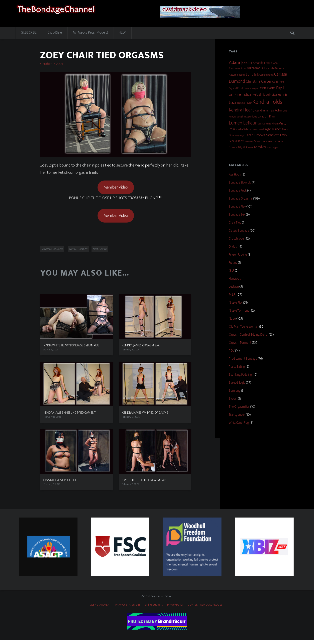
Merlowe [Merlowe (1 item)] (261, 124)
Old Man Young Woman (244, 326)
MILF (232, 294)
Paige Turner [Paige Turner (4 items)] (272, 129)
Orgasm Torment (240, 342)
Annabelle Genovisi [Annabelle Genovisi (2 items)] (274, 68)
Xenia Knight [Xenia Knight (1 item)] (272, 147)
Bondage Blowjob (240, 182)
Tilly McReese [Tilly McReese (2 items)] (245, 147)
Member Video (116, 187)
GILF (231, 270)
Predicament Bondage (243, 358)
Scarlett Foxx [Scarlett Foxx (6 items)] (276, 135)
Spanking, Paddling (240, 374)
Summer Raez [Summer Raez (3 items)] (263, 141)
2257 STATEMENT (100, 604)
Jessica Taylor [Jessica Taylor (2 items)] (244, 102)
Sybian (233, 398)
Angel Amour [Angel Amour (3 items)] (255, 68)
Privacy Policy (175, 604)
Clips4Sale (54, 33)
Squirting (235, 390)
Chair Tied (235, 222)
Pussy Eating (237, 366)
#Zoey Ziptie (100, 249)
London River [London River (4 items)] (267, 116)
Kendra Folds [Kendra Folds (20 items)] (267, 102)
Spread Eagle (237, 382)
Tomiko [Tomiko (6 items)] (259, 147)
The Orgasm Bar (239, 406)
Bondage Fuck (238, 190)
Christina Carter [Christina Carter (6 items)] (259, 81)
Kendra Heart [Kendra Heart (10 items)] (241, 110)
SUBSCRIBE (28, 33)
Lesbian (234, 286)
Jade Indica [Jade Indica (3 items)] (270, 94)
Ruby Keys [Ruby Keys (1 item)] (239, 135)
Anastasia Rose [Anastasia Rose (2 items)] (237, 68)
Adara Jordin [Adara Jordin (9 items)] (240, 62)
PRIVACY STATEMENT (127, 604)
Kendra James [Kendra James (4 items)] (264, 110)
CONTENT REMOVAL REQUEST (206, 604)
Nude (232, 318)
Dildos (233, 246)
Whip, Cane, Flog (239, 422)
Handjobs (235, 278)
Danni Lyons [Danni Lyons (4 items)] (267, 88)
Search (293, 32)
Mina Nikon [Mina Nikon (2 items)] (272, 123)
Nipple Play (236, 302)
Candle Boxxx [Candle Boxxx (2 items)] (267, 74)
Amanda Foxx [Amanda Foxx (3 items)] (261, 63)
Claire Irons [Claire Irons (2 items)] (278, 81)
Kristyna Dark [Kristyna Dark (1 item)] (235, 117)
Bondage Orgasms (52, 249)
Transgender (237, 414)
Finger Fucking (238, 254)
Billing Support (154, 604)
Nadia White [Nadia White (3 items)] (243, 129)
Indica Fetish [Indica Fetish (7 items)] (252, 94)
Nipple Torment (78, 249)
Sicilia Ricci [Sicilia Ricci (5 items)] (236, 141)
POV (231, 350)
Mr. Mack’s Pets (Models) (90, 33)
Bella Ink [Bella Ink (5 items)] (252, 74)
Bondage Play (237, 206)
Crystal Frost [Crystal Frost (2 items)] (236, 88)
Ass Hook (235, 174)
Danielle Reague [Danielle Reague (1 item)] (251, 88)
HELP (122, 33)
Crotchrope (236, 238)
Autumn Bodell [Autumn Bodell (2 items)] (237, 74)
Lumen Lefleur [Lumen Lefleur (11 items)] (243, 123)
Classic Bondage (239, 230)
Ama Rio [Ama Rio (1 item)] (274, 63)
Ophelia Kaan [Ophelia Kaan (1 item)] (257, 129)
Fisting (233, 262)
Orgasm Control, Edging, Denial (248, 334)
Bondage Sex (237, 214)
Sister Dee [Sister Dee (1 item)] (249, 141)
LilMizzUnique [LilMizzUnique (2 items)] (249, 116)
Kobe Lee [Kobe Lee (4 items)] (281, 110)
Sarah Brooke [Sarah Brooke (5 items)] (255, 135)
